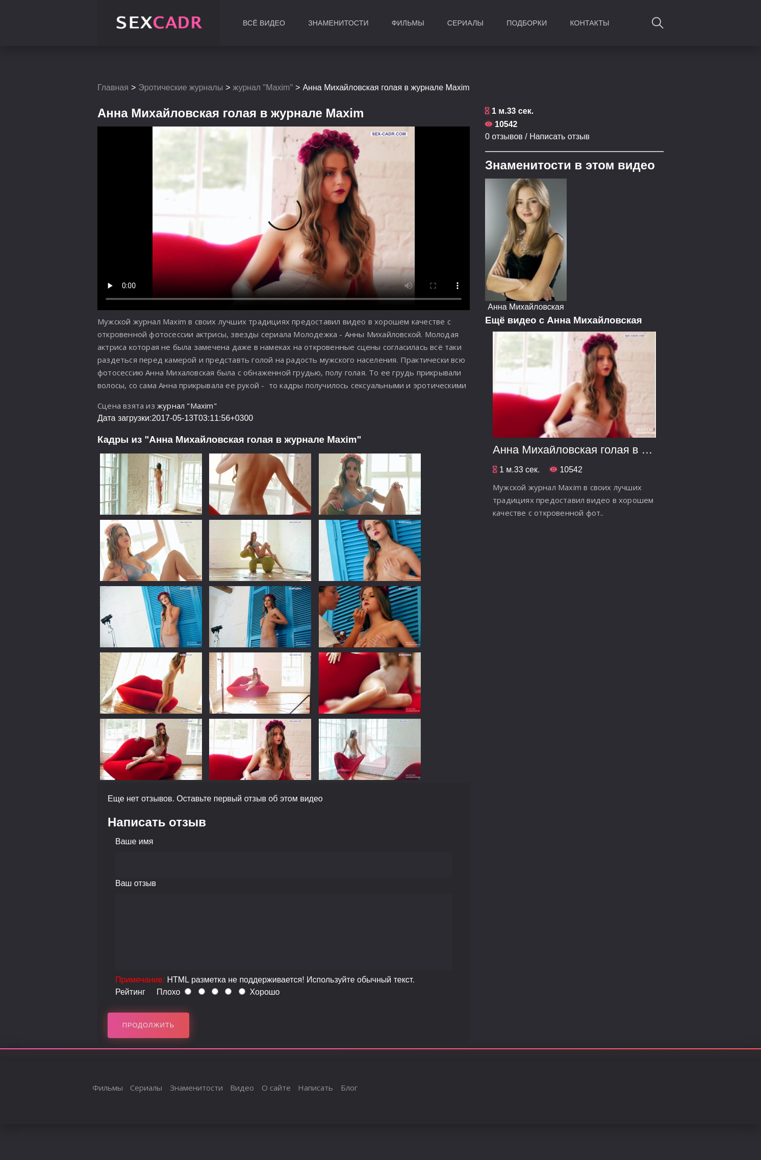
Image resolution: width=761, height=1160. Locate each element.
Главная (113, 87)
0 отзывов (504, 136)
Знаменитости (338, 23)
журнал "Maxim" (263, 87)
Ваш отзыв (135, 883)
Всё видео (264, 23)
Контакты (589, 23)
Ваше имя (134, 841)
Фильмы (408, 23)
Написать (315, 1087)
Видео (242, 1087)
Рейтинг (130, 992)
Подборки (526, 23)
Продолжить (148, 1025)
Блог (349, 1087)
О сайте (276, 1087)
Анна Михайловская (526, 306)
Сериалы (465, 23)
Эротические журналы (180, 87)
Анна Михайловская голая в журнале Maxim (607, 449)
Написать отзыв (559, 136)
